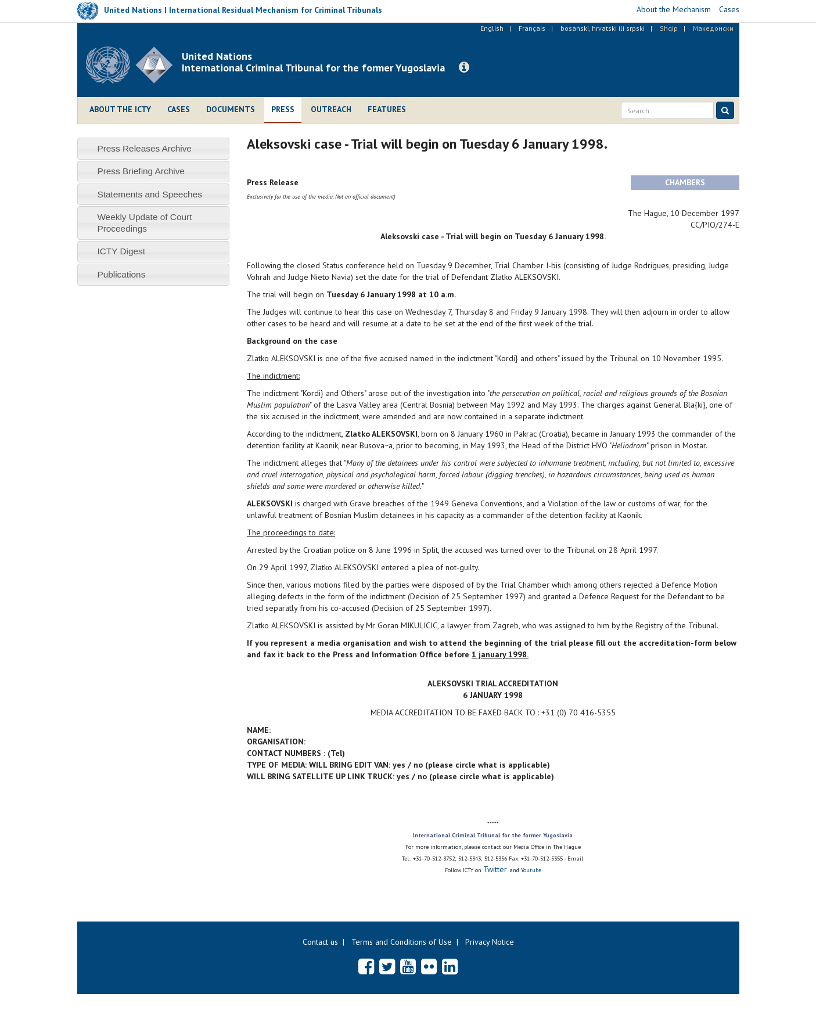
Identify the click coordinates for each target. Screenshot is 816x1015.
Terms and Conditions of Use (401, 942)
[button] (464, 67)
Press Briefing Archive (141, 171)
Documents (230, 109)
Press (282, 109)
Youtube (531, 870)
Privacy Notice (489, 942)
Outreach (331, 109)
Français (532, 28)
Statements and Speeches (149, 194)
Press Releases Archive (144, 148)
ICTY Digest (121, 251)
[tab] (153, 148)
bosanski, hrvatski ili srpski (602, 28)
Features (387, 109)
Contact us (320, 942)
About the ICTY (120, 109)
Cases (178, 109)
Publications (121, 274)
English (492, 28)
